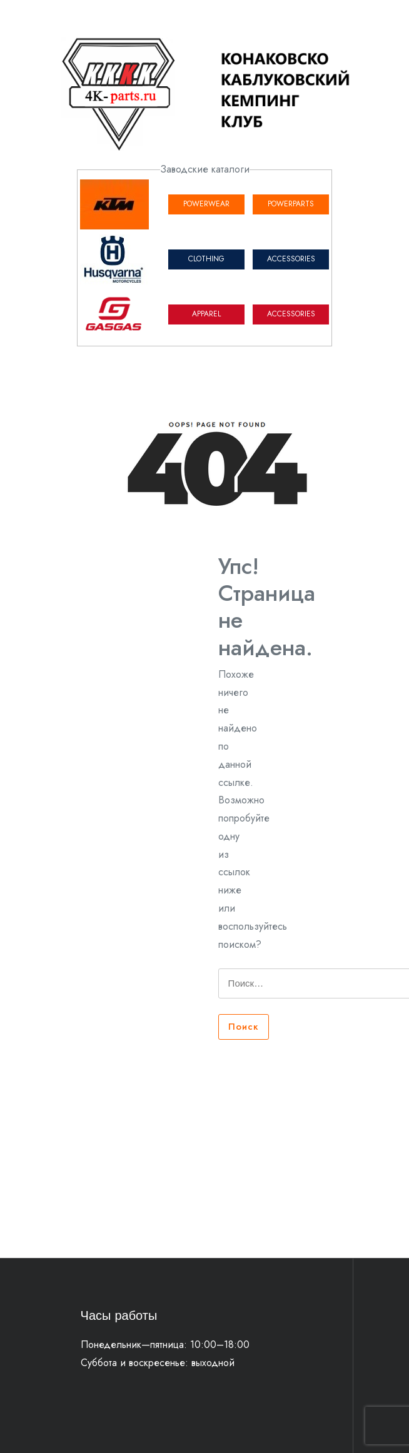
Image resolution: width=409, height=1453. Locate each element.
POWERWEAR (206, 203)
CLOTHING (206, 258)
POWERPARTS (291, 203)
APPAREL (206, 313)
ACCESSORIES (291, 258)
